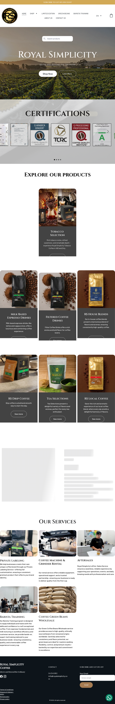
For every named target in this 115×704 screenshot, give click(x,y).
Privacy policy (4, 699)
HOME (24, 13)
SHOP (32, 13)
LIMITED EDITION (48, 13)
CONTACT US (61, 18)
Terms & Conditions (6, 690)
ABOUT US (48, 18)
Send (86, 688)
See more (19, 341)
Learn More (67, 74)
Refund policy (4, 697)
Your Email (84, 677)
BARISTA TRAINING (80, 13)
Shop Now (48, 73)
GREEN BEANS (64, 13)
